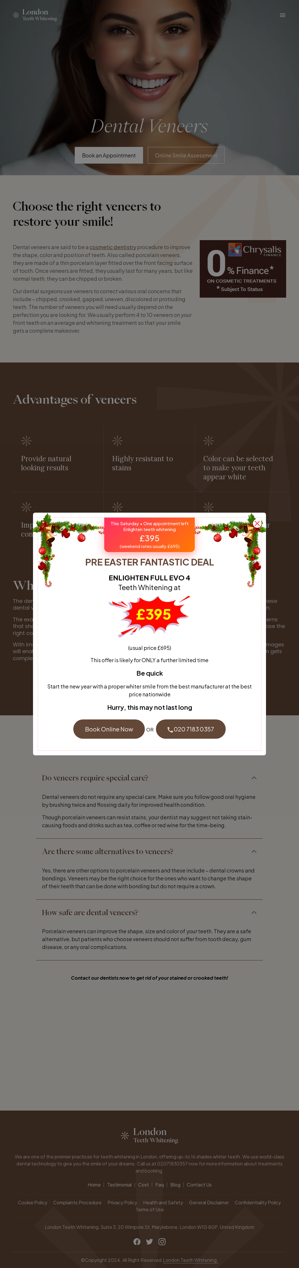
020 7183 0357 (191, 729)
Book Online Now (109, 729)
